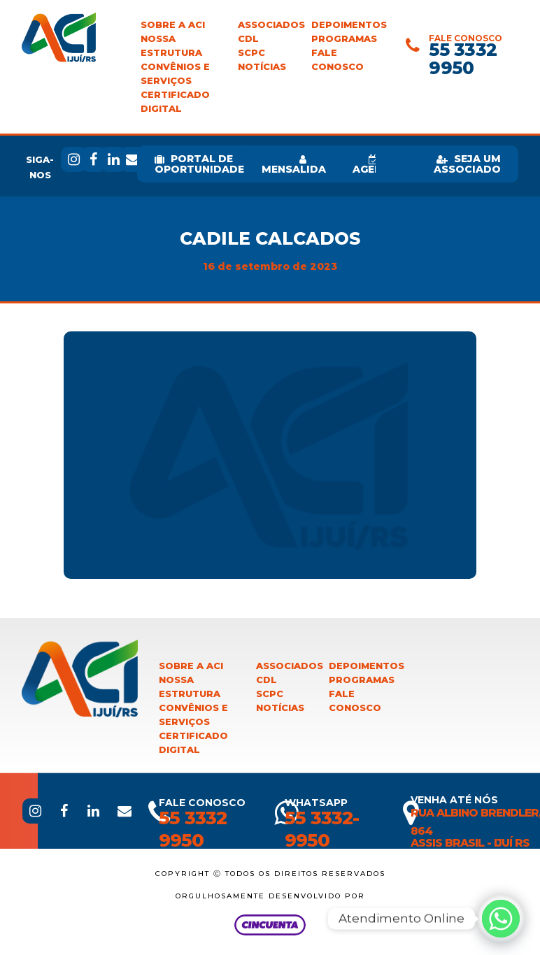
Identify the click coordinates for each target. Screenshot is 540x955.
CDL (248, 39)
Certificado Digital (175, 101)
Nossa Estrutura (171, 46)
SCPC (251, 53)
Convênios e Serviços (175, 74)
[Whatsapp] (501, 919)
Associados (271, 25)
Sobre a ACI (173, 25)
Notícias (262, 67)
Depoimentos (349, 25)
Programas (344, 39)
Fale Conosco (337, 60)
